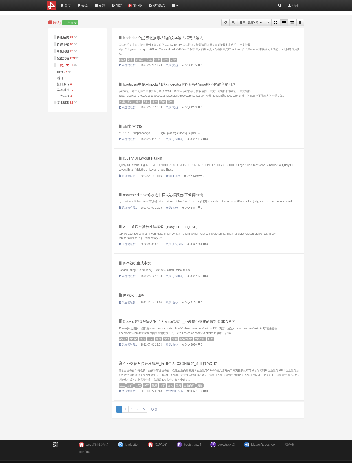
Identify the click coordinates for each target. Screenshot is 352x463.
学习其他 (63, 90)
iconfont (84, 452)
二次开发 (63, 65)
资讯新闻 (63, 37)
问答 (117, 5)
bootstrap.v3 (226, 444)
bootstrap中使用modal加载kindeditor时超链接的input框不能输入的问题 (177, 84)
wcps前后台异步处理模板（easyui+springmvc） (159, 227)
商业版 (135, 5)
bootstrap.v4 (192, 444)
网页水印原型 (132, 295)
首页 (65, 5)
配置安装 (63, 58)
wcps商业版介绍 (97, 444)
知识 (100, 5)
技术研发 (63, 102)
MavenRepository (263, 444)
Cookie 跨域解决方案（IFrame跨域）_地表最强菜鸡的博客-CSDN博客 (177, 321)
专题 (82, 5)
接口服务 (63, 84)
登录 (293, 5)
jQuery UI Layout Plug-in (140, 158)
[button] (175, 5)
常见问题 (63, 51)
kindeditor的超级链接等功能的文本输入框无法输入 (161, 38)
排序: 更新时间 (251, 22)
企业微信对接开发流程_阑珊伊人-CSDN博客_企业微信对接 (168, 364)
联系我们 (161, 444)
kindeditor (132, 444)
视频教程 (156, 5)
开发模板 (63, 96)
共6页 (153, 409)
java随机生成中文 (135, 263)
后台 (60, 78)
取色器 (289, 444)
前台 (60, 72)
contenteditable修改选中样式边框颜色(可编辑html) (161, 195)
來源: (172, 65)
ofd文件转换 (131, 126)
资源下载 (63, 44)
